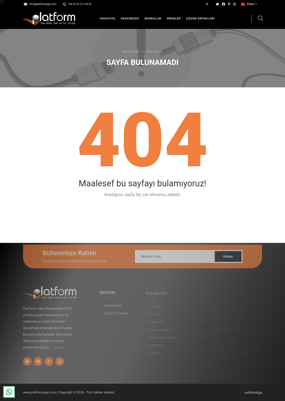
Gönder (228, 258)
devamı (58, 349)
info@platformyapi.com (42, 4)
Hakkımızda (130, 18)
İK (207, 4)
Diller (247, 4)
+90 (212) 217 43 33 (79, 4)
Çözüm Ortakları (200, 18)
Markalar (153, 18)
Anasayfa (107, 18)
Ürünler (174, 18)
